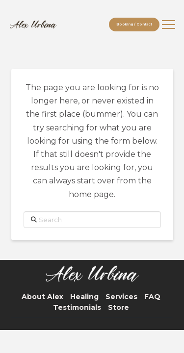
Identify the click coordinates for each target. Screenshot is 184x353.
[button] (168, 24)
